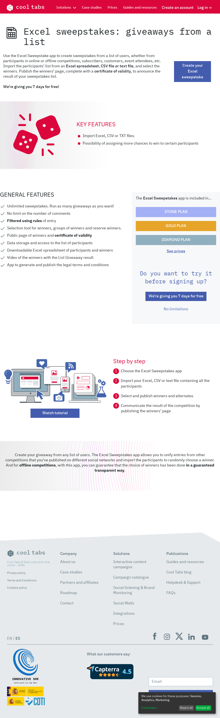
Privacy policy (16, 572)
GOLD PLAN (176, 226)
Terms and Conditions (22, 580)
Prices (112, 7)
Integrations (124, 614)
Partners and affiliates (79, 583)
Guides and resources (140, 7)
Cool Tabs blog (178, 572)
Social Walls (123, 603)
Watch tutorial (55, 413)
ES (17, 639)
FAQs (171, 593)
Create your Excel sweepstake (192, 71)
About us (67, 562)
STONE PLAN (176, 212)
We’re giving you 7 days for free (176, 296)
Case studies (92, 7)
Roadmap (68, 593)
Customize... (150, 707)
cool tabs (25, 7)
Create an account (178, 8)
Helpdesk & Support (183, 583)
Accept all (203, 707)
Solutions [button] (66, 7)
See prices (176, 251)
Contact (66, 603)
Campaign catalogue (131, 577)
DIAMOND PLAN (176, 240)
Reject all (186, 707)
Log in (204, 8)
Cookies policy (17, 587)
